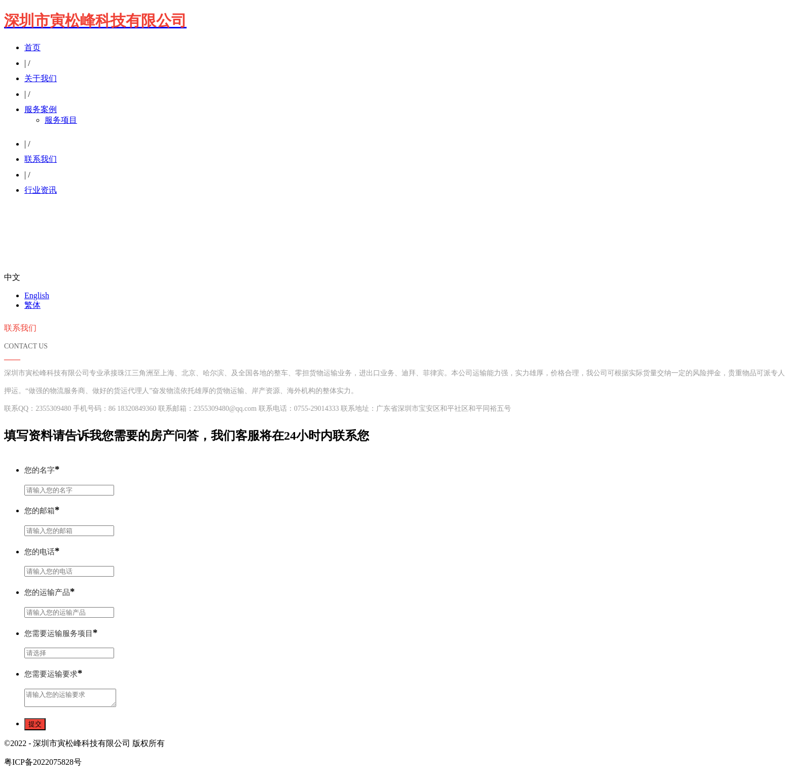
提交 (35, 727)
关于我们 (40, 78)
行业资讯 (40, 190)
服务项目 (61, 120)
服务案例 (40, 109)
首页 (32, 47)
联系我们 (40, 159)
